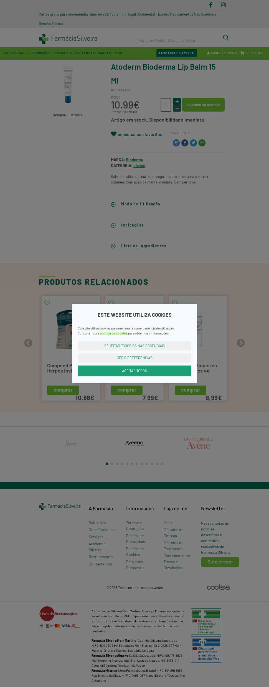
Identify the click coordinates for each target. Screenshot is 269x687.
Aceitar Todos (134, 370)
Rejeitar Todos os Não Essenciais (134, 345)
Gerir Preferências (135, 358)
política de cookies (114, 333)
